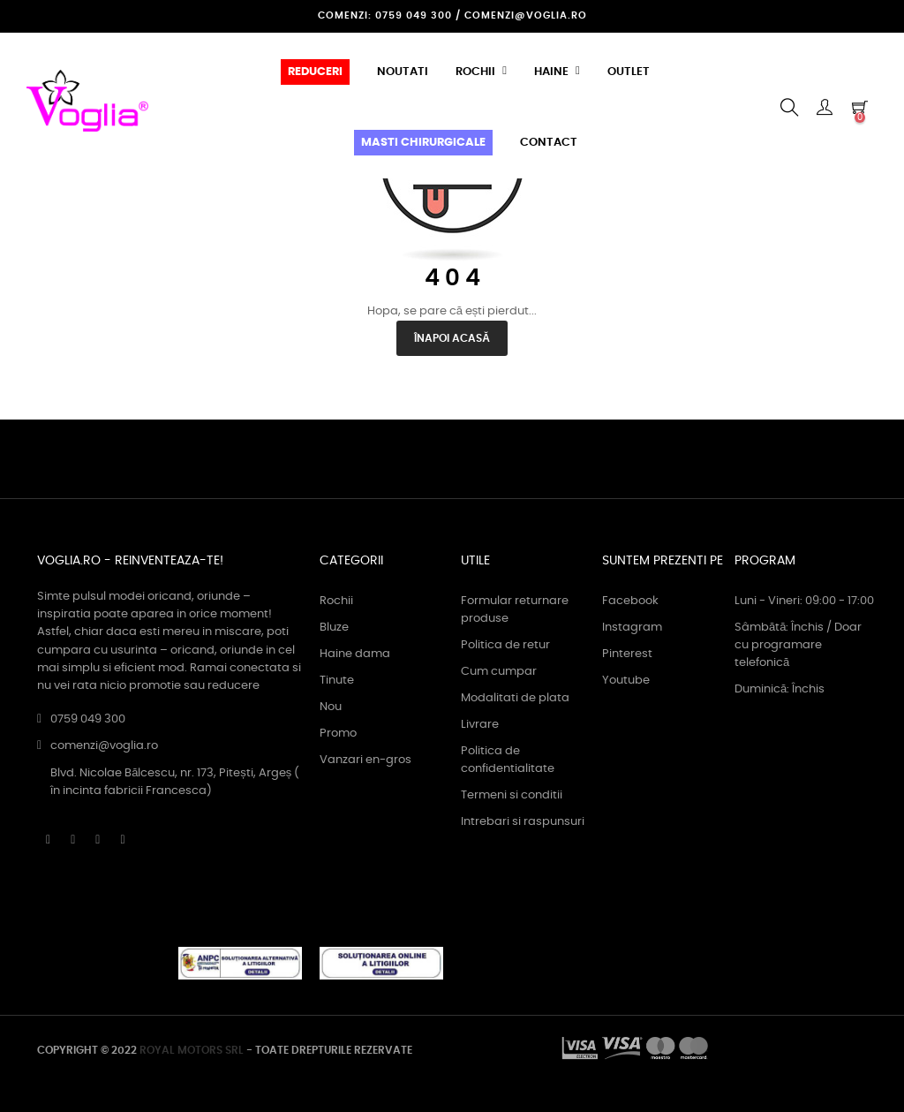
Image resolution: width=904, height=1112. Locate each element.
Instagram (632, 627)
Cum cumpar (499, 671)
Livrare (480, 724)
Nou (331, 707)
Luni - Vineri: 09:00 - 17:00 (804, 601)
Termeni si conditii (511, 795)
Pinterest (627, 654)
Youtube (626, 680)
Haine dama (355, 654)
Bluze (334, 627)
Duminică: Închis (779, 689)
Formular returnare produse (515, 609)
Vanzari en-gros (365, 760)
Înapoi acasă (452, 338)
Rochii (336, 601)
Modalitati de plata (515, 698)
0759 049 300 (87, 719)
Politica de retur (505, 645)
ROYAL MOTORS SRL (191, 1050)
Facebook (630, 601)
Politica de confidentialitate (507, 760)
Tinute (337, 680)
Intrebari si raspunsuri (522, 822)
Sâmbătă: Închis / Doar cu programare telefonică (798, 645)
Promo (338, 733)
